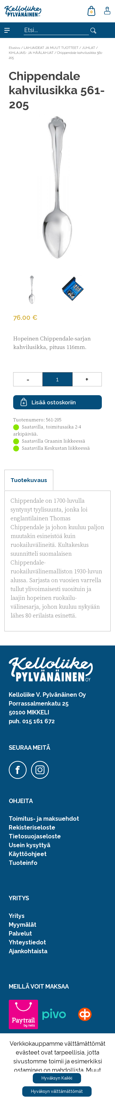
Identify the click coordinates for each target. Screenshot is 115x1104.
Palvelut (20, 933)
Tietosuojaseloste (35, 836)
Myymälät (22, 924)
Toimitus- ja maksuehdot (44, 818)
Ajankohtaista (28, 951)
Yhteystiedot (27, 942)
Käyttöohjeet (28, 854)
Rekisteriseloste (32, 827)
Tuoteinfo (23, 862)
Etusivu (14, 48)
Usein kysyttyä (29, 845)
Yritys (17, 915)
